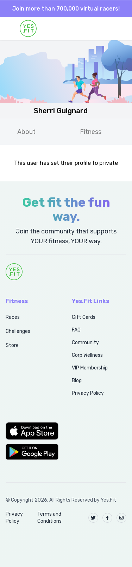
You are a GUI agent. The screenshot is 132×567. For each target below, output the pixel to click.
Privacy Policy (88, 393)
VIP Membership (90, 368)
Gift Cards (83, 317)
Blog (77, 381)
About (26, 132)
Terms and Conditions (49, 517)
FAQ (76, 330)
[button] (31, 431)
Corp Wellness (87, 355)
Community (85, 343)
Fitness (90, 132)
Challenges (18, 331)
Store (12, 345)
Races (13, 317)
